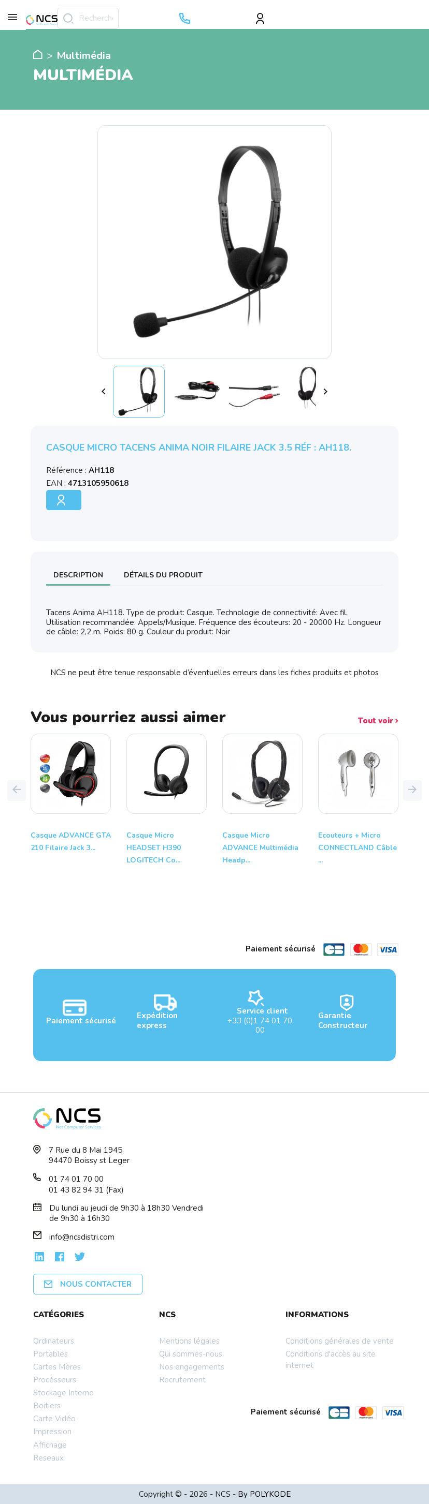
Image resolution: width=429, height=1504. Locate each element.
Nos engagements (191, 1367)
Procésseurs (54, 1380)
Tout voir (378, 721)
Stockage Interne (63, 1393)
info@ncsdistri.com (82, 1237)
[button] (16, 790)
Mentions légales (189, 1341)
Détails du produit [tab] (163, 575)
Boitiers (47, 1406)
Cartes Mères (57, 1367)
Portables (50, 1354)
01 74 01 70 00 (76, 1179)
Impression (52, 1431)
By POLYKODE (264, 1494)
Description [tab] (78, 575)
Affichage (50, 1445)
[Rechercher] (88, 18)
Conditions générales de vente (339, 1341)
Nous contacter (88, 1284)
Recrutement (182, 1380)
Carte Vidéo (54, 1418)
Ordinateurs (53, 1341)
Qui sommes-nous (190, 1354)
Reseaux (48, 1458)
